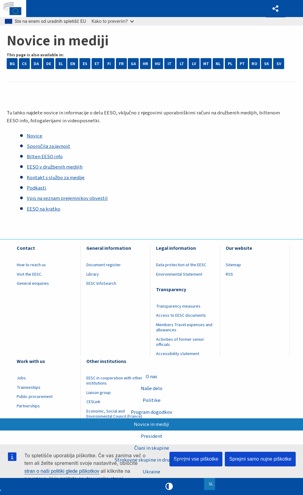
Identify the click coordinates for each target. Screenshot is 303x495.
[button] (275, 8)
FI (109, 64)
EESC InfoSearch (101, 284)
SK (266, 64)
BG (12, 64)
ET (97, 64)
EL (61, 64)
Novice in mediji (151, 424)
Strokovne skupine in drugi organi (151, 460)
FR (121, 64)
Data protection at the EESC (181, 265)
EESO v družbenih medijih (54, 167)
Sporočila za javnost (48, 146)
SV (279, 64)
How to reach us (31, 265)
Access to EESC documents (181, 315)
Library (92, 274)
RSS (229, 274)
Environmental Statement (179, 274)
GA (133, 64)
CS (24, 64)
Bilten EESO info (45, 156)
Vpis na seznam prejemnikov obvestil (67, 198)
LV (194, 64)
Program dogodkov (151, 412)
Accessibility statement (177, 354)
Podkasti (36, 188)
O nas (151, 376)
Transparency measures (178, 306)
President (151, 436)
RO (254, 64)
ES (85, 64)
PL (230, 64)
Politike (152, 400)
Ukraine (151, 472)
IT (170, 64)
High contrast (169, 486)
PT (242, 64)
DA (36, 64)
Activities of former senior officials (180, 342)
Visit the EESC (29, 274)
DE (48, 64)
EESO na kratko (43, 209)
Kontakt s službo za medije (56, 177)
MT (206, 64)
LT (182, 64)
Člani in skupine (151, 448)
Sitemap (233, 265)
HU (157, 64)
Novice (34, 136)
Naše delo (151, 388)
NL (218, 64)
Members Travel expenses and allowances (184, 327)
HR (145, 64)
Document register (103, 265)
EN (72, 64)
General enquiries (33, 284)
